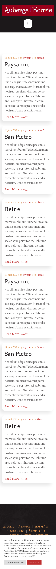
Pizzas (40, 274)
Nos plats (42, 526)
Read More (12, 117)
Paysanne (17, 64)
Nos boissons (15, 531)
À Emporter (37, 531)
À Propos (24, 526)
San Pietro (18, 137)
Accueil (8, 526)
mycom (27, 57)
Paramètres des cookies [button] (15, 562)
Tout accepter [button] (34, 562)
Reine (12, 209)
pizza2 (40, 57)
